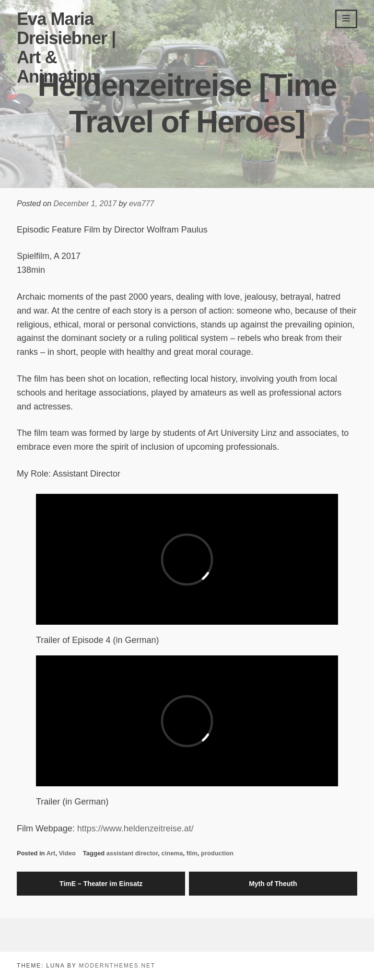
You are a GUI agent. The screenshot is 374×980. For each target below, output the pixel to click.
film (192, 853)
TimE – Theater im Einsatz (100, 883)
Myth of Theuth (273, 883)
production (217, 853)
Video (67, 853)
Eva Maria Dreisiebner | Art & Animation (66, 47)
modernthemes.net (117, 965)
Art (51, 853)
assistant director (132, 853)
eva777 (141, 203)
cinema (172, 853)
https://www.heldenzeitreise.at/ (135, 828)
